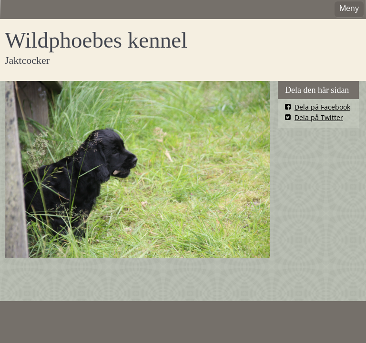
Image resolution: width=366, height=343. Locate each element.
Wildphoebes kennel (96, 40)
